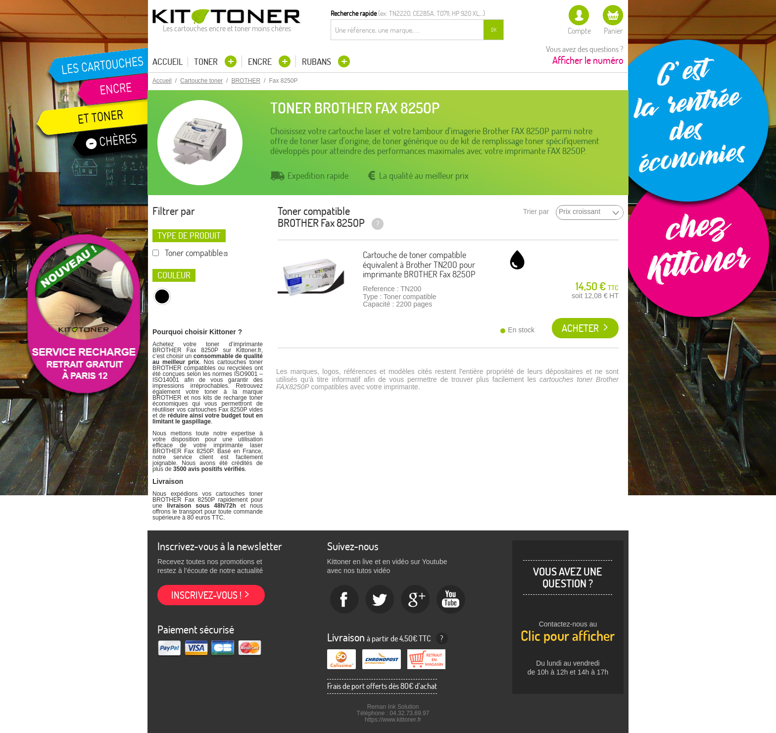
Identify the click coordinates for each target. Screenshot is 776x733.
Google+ (416, 600)
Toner (207, 61)
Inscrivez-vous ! (206, 595)
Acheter (580, 328)
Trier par (536, 211)
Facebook (344, 600)
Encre (261, 61)
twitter (380, 600)
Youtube (451, 600)
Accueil (167, 62)
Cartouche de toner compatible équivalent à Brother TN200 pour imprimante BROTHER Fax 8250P (419, 264)
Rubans (317, 61)
